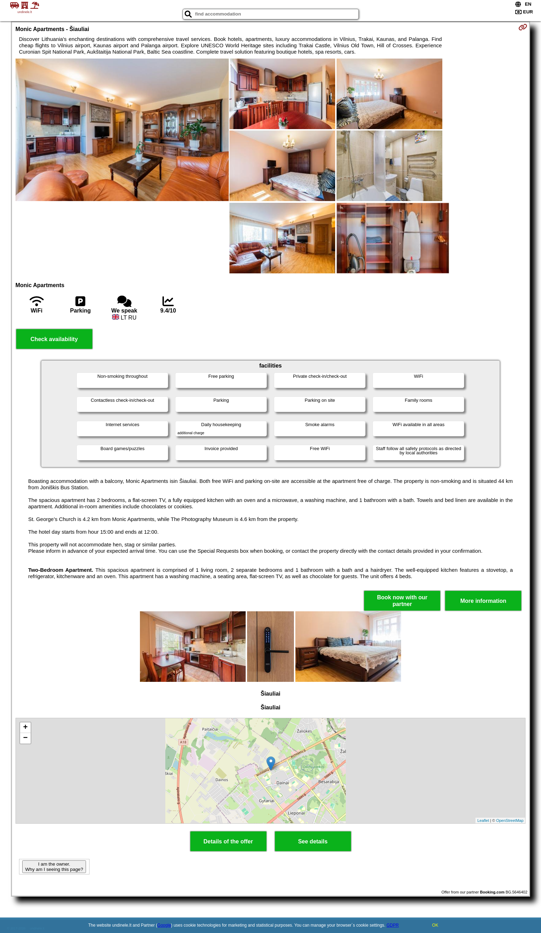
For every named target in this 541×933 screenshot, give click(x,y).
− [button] (25, 738)
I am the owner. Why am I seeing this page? (54, 866)
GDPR (393, 925)
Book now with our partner (402, 600)
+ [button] (25, 727)
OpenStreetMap (510, 820)
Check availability (54, 339)
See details (313, 841)
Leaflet (483, 820)
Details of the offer (228, 841)
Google (164, 925)
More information (483, 601)
